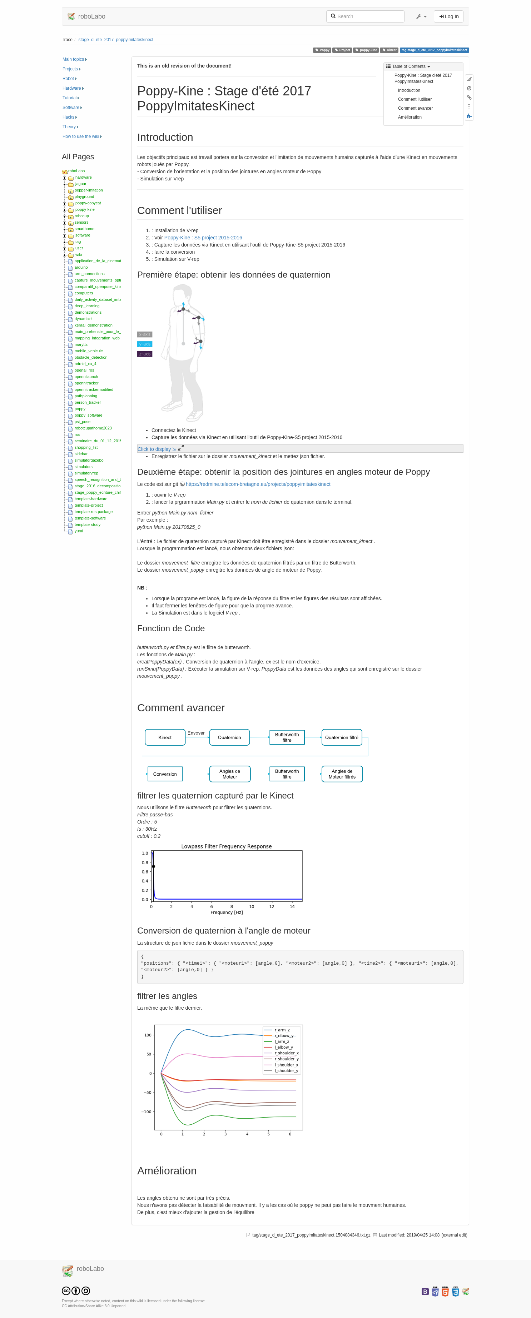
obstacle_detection (91, 357)
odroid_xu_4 (85, 364)
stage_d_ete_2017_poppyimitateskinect (116, 39)
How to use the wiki (81, 136)
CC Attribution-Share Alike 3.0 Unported (93, 1306)
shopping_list (86, 447)
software (82, 235)
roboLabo (76, 171)
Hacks (68, 117)
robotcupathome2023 (93, 428)
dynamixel (84, 319)
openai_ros (84, 370)
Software (71, 107)
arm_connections (90, 274)
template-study (87, 524)
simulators (84, 466)
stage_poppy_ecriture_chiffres (101, 492)
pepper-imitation (89, 190)
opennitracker (87, 383)
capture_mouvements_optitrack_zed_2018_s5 (115, 280)
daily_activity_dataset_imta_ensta (104, 299)
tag (78, 241)
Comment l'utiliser (415, 99)
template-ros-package (94, 511)
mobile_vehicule (89, 351)
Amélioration (410, 117)
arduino (81, 267)
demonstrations (88, 312)
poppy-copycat (88, 203)
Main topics (73, 59)
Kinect (389, 50)
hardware (83, 177)
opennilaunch (86, 376)
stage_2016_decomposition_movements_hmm (115, 486)
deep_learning (87, 306)
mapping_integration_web (97, 338)
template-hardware (91, 499)
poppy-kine (366, 50)
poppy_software (89, 415)
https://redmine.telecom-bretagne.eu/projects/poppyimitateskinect (258, 484)
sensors (82, 222)
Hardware (72, 88)
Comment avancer (415, 108)
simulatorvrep (86, 473)
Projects (70, 68)
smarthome (84, 229)
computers (84, 293)
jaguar (80, 183)
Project (342, 50)
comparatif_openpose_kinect (100, 286)
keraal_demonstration (94, 325)
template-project (89, 505)
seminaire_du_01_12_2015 (98, 441)
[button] (421, 16)
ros (77, 434)
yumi (79, 531)
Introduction (409, 90)
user (79, 248)
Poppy (322, 50)
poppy (80, 409)
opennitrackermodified (94, 389)
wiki (78, 254)
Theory (69, 126)
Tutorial (69, 97)
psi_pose (82, 421)
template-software (90, 518)
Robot (68, 78)
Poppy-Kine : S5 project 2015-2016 (203, 237)
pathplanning (86, 396)
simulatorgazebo (89, 460)
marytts (81, 344)
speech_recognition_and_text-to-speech (110, 479)
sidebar (81, 454)
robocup (82, 216)
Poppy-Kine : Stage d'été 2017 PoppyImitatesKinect (423, 78)
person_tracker (88, 402)
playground (84, 196)
